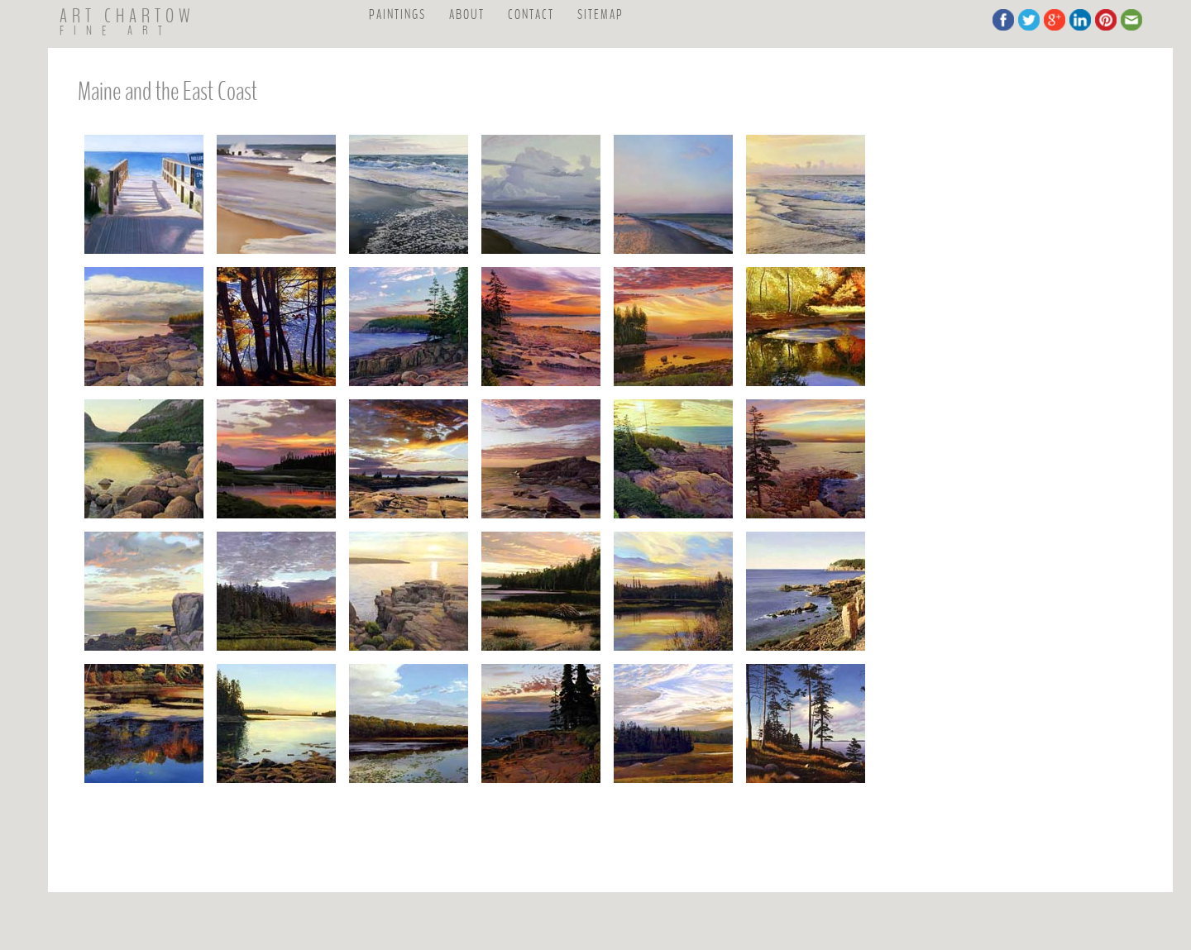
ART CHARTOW (127, 16)
